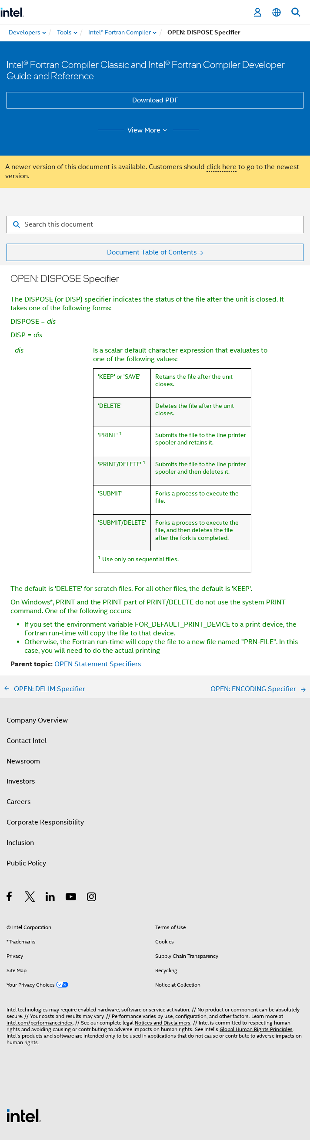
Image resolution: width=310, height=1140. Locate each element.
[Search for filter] (155, 224)
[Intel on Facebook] (10, 840)
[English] (276, 12)
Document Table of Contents (152, 252)
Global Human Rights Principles (256, 970)
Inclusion (20, 784)
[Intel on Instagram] (92, 840)
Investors (21, 723)
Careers (18, 743)
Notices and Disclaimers (162, 964)
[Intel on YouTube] (71, 840)
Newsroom (23, 703)
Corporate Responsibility (45, 764)
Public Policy (26, 805)
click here (222, 167)
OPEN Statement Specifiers (97, 605)
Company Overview (37, 662)
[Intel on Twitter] (30, 840)
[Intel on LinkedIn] (50, 840)
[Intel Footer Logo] (24, 1056)
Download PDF (155, 100)
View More (148, 130)
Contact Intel (27, 682)
